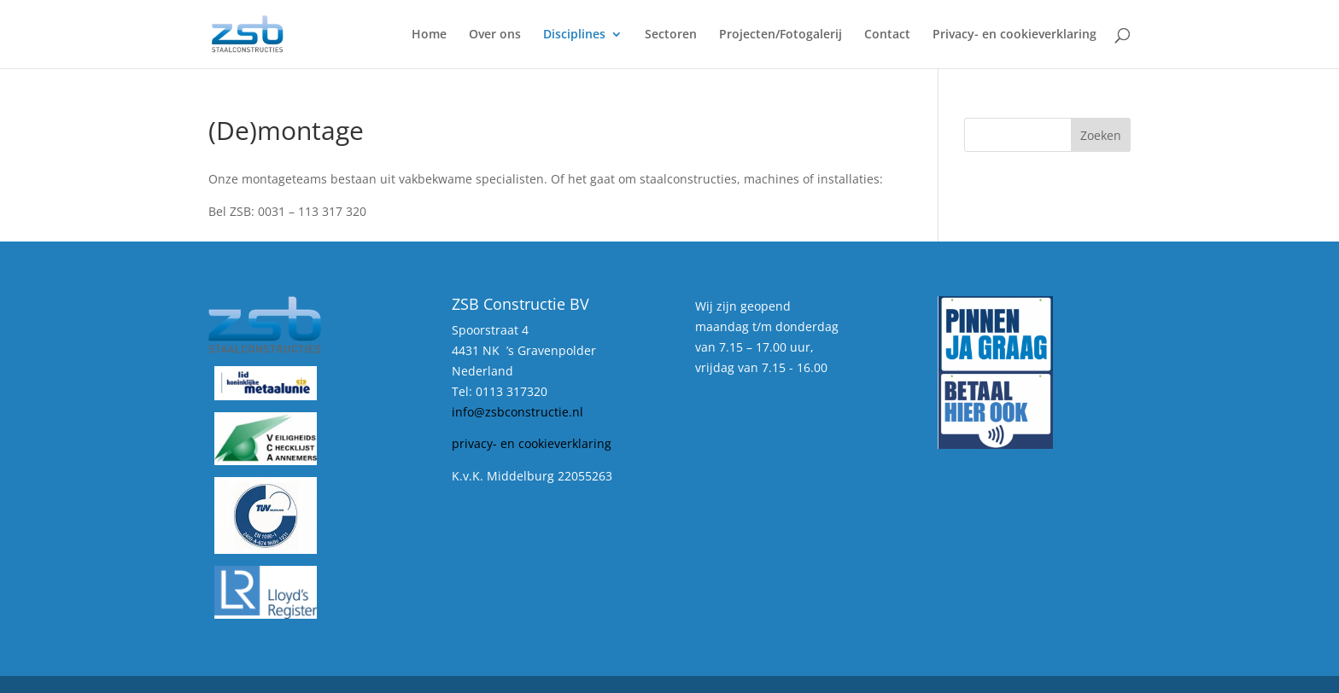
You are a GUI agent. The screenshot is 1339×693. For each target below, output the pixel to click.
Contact (887, 35)
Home (429, 35)
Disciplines (574, 35)
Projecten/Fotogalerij (780, 35)
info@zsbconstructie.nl (517, 412)
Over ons (495, 35)
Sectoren (671, 35)
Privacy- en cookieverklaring (1014, 35)
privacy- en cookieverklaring (531, 443)
